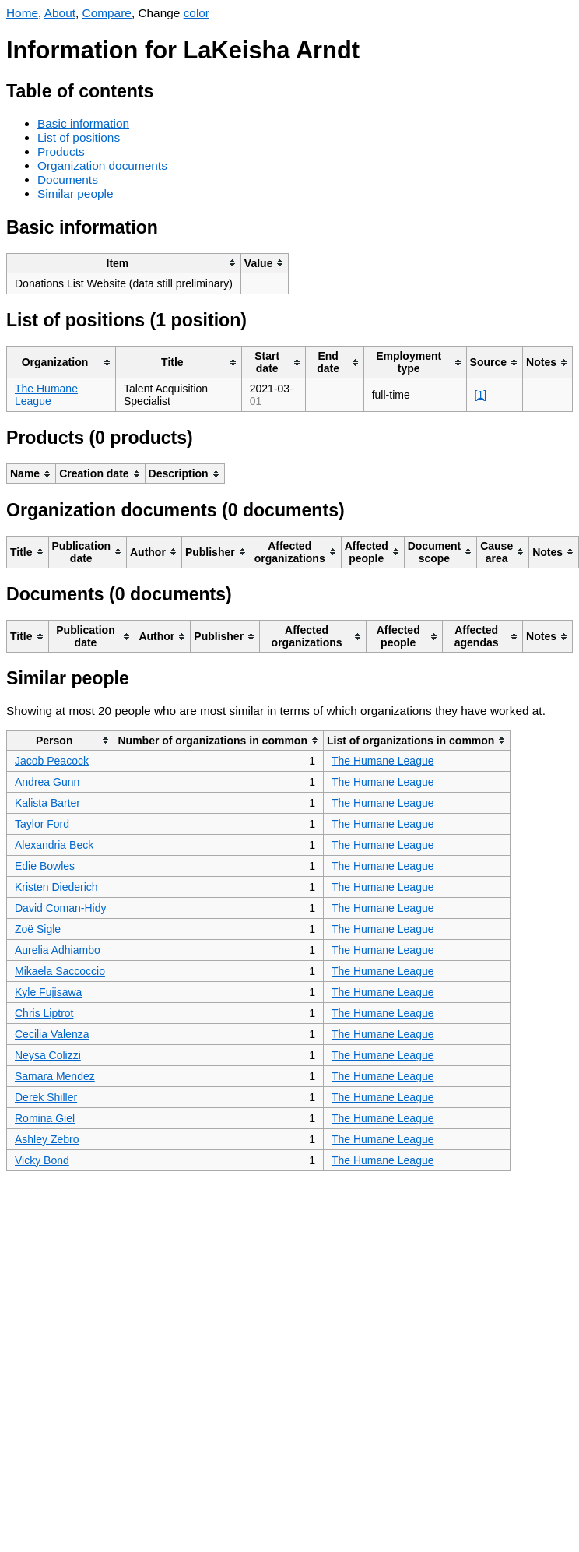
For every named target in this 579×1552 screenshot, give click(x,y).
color (196, 12)
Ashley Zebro (47, 1139)
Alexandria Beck (54, 845)
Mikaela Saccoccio (60, 971)
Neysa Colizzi (48, 1055)
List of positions (78, 137)
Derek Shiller (46, 1097)
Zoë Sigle (38, 929)
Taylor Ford (42, 824)
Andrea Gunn (47, 782)
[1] (481, 395)
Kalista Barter (47, 803)
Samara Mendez (55, 1076)
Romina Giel (45, 1118)
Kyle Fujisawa (48, 992)
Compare (107, 12)
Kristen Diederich (56, 887)
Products (61, 151)
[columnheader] (124, 263)
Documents (67, 179)
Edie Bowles (45, 866)
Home (22, 12)
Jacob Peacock (52, 761)
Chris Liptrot (44, 1013)
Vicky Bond (42, 1160)
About (59, 12)
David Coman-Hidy (60, 908)
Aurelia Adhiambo (57, 950)
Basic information (83, 123)
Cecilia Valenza (52, 1034)
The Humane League (46, 394)
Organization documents (102, 165)
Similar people (75, 193)
